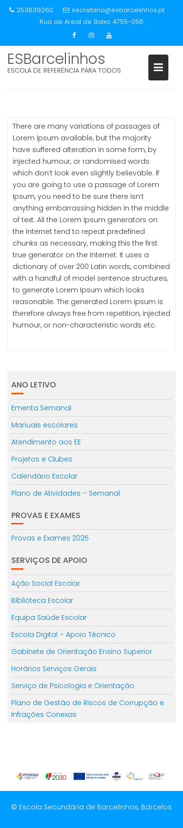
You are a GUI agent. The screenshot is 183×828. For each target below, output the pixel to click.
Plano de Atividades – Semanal (65, 493)
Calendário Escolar (44, 476)
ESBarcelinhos (56, 59)
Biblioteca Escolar (42, 600)
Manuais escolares (44, 425)
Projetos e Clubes (41, 459)
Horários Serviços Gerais (54, 669)
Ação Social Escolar (45, 583)
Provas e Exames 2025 (50, 538)
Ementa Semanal (41, 408)
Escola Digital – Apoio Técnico (63, 634)
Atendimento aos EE (46, 442)
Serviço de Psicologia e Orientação (72, 686)
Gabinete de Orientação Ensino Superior (81, 651)
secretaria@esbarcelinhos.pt (113, 10)
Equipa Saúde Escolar (49, 617)
